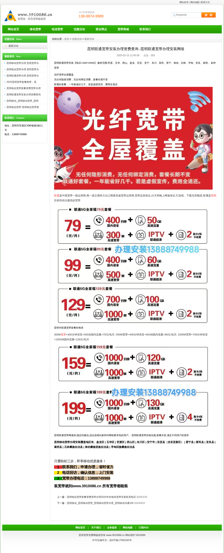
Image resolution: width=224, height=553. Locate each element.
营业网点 (101, 29)
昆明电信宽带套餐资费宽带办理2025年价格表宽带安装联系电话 (101, 497)
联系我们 (145, 29)
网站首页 (183, 2)
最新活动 (13, 45)
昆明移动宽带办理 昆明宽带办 (23, 63)
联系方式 (205, 2)
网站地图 (194, 2)
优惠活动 (79, 29)
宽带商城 (123, 29)
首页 (66, 39)
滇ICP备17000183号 (120, 540)
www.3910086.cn (115, 535)
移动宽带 (35, 29)
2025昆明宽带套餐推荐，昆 (21, 82)
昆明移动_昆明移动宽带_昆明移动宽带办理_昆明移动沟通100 (100, 503)
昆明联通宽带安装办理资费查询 (24, 94)
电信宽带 (57, 29)
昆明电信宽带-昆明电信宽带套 (23, 107)
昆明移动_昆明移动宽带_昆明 (22, 100)
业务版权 (112, 527)
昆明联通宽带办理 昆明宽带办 (23, 75)
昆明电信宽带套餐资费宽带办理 (24, 88)
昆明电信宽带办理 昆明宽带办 (23, 69)
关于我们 (96, 527)
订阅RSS (144, 527)
